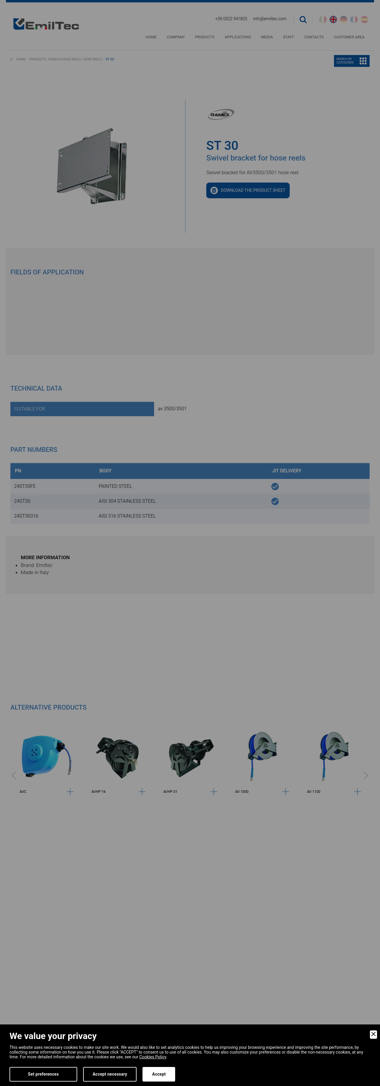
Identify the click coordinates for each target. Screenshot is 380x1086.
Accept (159, 1074)
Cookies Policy (152, 1056)
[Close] (373, 1034)
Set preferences (43, 1074)
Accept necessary (110, 1074)
